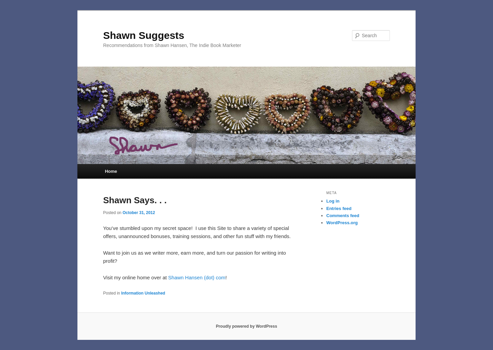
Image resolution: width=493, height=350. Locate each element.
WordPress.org (342, 222)
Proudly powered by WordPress (246, 326)
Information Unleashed (143, 293)
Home (111, 171)
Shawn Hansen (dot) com (196, 277)
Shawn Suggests (143, 35)
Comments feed (342, 215)
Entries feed (338, 208)
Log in (332, 201)
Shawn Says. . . (135, 200)
